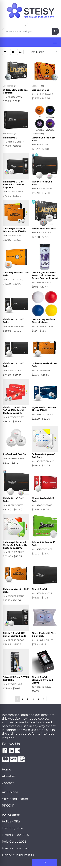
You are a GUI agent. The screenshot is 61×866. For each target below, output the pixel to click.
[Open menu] (55, 42)
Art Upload (10, 792)
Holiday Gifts (11, 821)
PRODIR (8, 805)
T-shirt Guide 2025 (15, 835)
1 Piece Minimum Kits (18, 855)
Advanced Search (15, 799)
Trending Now (12, 828)
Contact (8, 783)
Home (6, 769)
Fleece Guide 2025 (15, 848)
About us (8, 776)
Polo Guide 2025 (14, 841)
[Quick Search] (27, 31)
